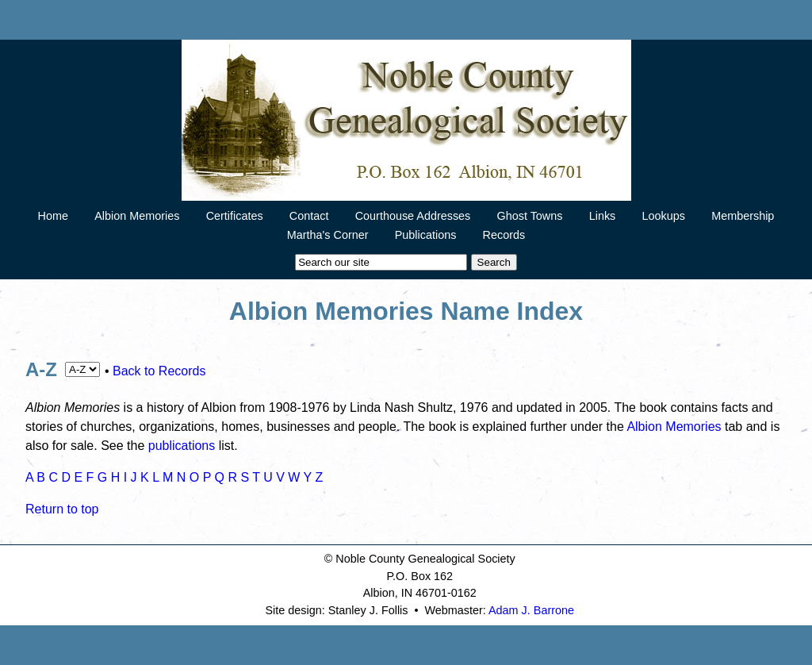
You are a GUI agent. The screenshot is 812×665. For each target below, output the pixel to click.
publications (182, 445)
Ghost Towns (530, 215)
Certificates (234, 215)
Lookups (663, 215)
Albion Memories (136, 215)
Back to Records (159, 371)
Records (504, 235)
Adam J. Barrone (531, 610)
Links (602, 215)
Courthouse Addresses (413, 215)
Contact (309, 215)
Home (53, 215)
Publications (426, 235)
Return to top (62, 509)
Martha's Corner (328, 235)
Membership (742, 215)
